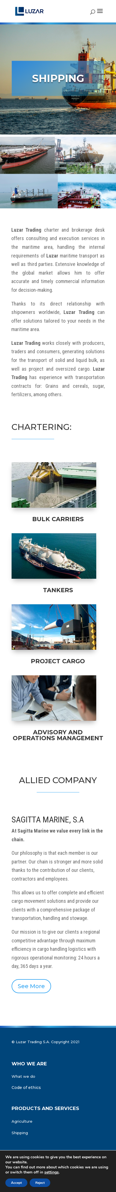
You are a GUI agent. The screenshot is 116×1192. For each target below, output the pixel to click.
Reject (40, 1182)
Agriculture (22, 1121)
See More (31, 986)
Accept (16, 1182)
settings (51, 1172)
